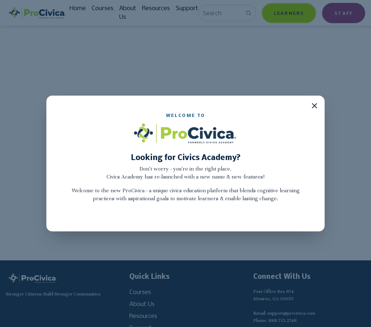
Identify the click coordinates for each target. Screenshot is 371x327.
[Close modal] (314, 105)
